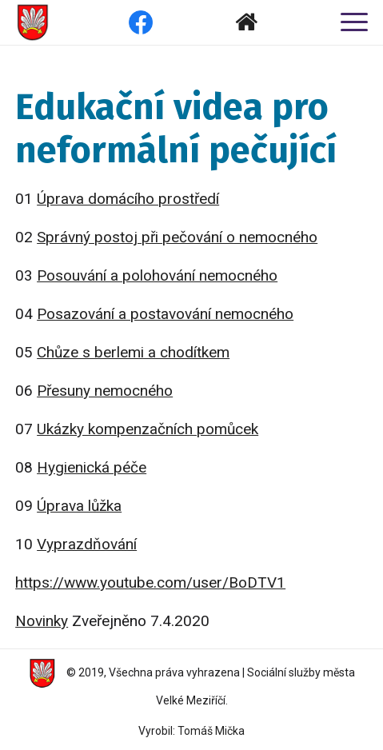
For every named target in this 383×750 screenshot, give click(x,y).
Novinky (41, 621)
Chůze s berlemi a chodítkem (133, 352)
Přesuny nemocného (105, 390)
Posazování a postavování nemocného (165, 314)
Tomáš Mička (211, 730)
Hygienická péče (91, 467)
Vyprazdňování (87, 544)
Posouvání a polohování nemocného (157, 275)
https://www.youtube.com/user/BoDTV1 (150, 582)
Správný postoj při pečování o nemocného (177, 237)
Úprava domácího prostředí (128, 198)
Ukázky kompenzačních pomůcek (147, 429)
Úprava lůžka (79, 506)
